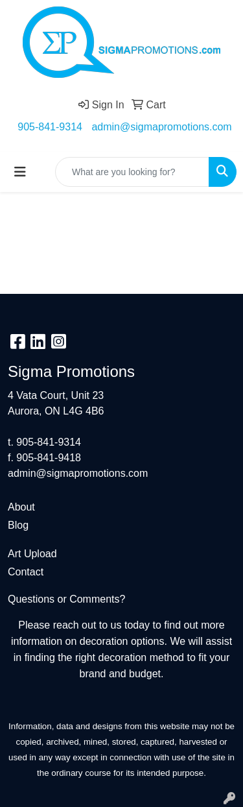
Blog (18, 525)
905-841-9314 (49, 126)
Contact (25, 571)
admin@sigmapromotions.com (161, 126)
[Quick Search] (132, 172)
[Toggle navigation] (20, 172)
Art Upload (32, 553)
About (21, 506)
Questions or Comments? (66, 599)
